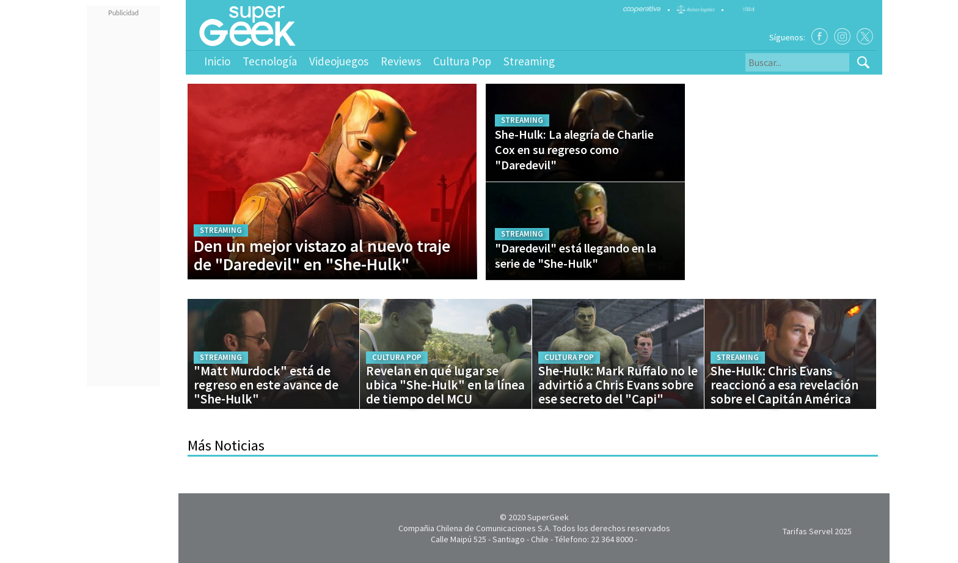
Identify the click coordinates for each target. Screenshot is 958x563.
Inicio (217, 61)
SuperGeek (548, 517)
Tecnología (270, 61)
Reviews (401, 61)
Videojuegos (338, 61)
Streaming (529, 61)
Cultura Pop (462, 61)
